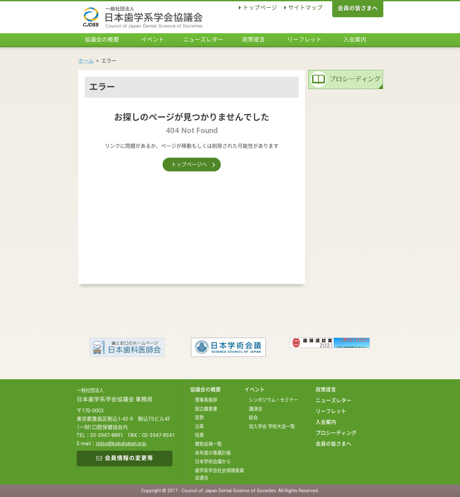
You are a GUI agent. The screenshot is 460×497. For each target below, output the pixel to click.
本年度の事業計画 (213, 453)
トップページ (260, 7)
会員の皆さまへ (358, 8)
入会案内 (354, 39)
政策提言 (253, 39)
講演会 (255, 409)
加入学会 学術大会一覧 (272, 426)
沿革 (199, 426)
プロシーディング (336, 433)
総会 (253, 417)
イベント (152, 39)
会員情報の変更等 (124, 458)
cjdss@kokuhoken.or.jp (121, 444)
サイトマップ (305, 7)
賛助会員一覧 (208, 444)
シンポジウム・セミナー (273, 400)
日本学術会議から (213, 461)
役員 (199, 435)
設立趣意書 (206, 409)
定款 (199, 417)
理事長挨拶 (206, 400)
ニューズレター (203, 39)
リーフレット (304, 39)
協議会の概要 (102, 39)
